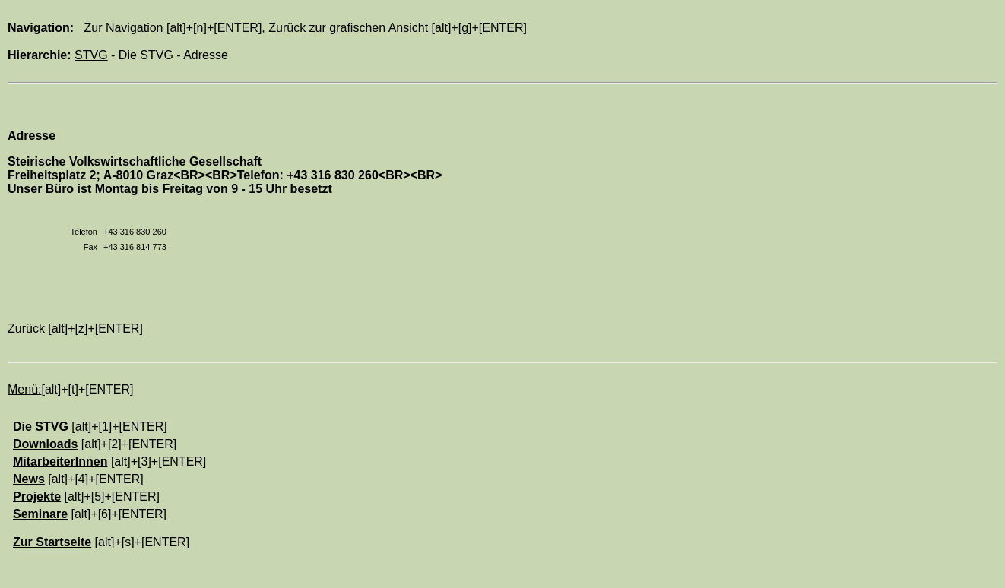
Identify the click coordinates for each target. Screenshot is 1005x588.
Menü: (24, 389)
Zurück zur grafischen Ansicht (348, 27)
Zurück (26, 328)
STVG (91, 55)
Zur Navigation (123, 27)
